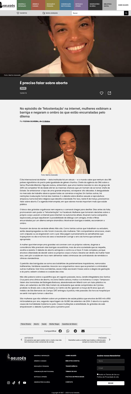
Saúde (23, 88)
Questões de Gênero (69, 324)
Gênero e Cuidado (36, 5)
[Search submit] (126, 13)
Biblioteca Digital (107, 5)
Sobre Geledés (123, 5)
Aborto (36, 324)
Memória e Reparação (22, 5)
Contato (69, 382)
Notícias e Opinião (79, 5)
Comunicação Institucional (66, 5)
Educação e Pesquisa (51, 5)
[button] (60, 331)
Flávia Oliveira (26, 324)
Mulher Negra (54, 324)
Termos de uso (71, 371)
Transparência (71, 366)
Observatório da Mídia (95, 5)
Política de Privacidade (75, 377)
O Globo (46, 121)
